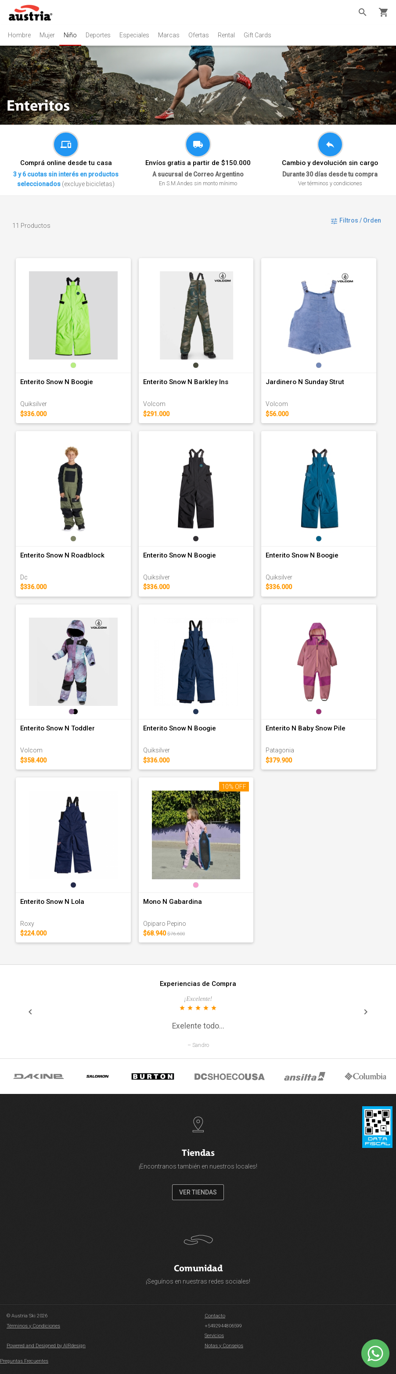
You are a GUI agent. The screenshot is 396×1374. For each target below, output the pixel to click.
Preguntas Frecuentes (24, 1361)
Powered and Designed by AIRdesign (46, 1346)
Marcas (169, 35)
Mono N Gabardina (172, 902)
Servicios (214, 1335)
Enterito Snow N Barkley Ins (185, 382)
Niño (70, 35)
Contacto (215, 1316)
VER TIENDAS (198, 1192)
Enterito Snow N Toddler (57, 728)
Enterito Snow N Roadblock (62, 555)
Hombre (19, 35)
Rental (226, 35)
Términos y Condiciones (33, 1326)
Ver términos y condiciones (330, 183)
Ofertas (198, 35)
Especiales (134, 35)
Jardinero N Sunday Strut (305, 382)
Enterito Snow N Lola (52, 902)
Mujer (47, 35)
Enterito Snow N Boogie (56, 382)
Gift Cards (257, 35)
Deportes (98, 35)
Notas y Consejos (224, 1346)
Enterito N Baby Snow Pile (306, 728)
